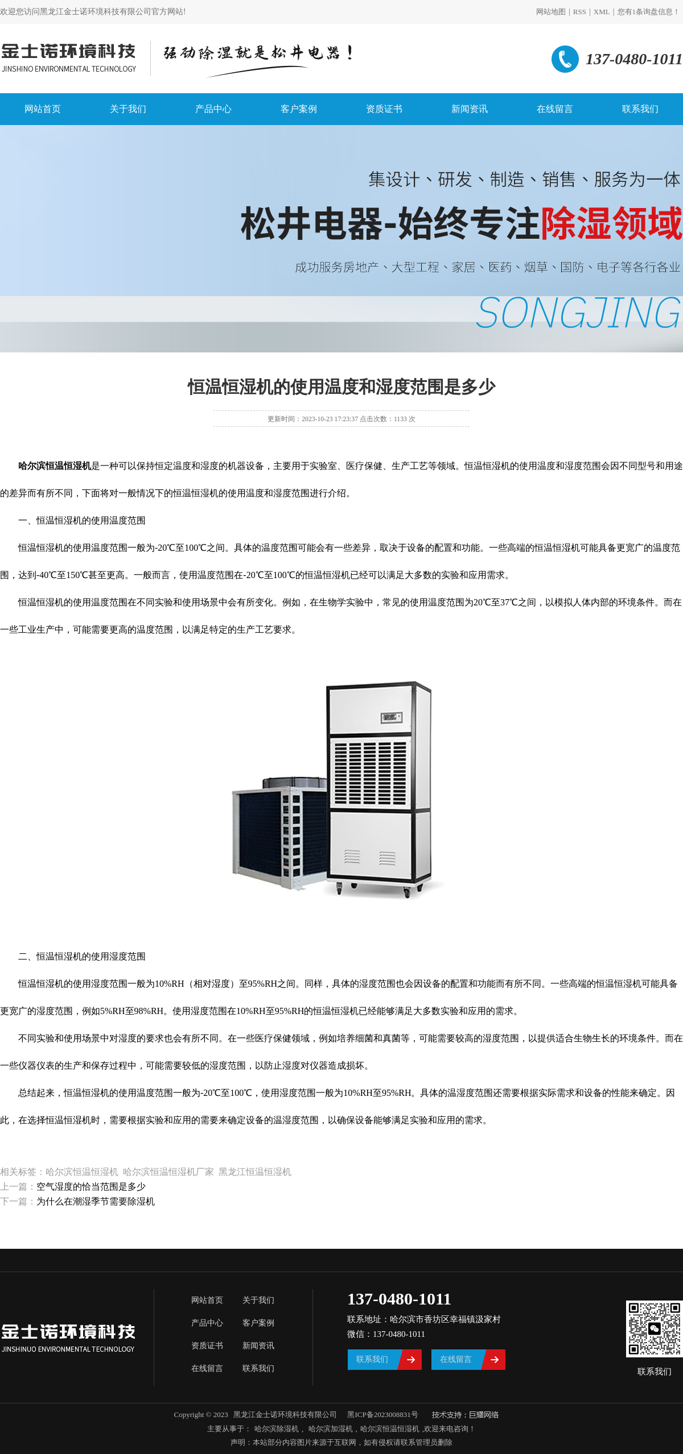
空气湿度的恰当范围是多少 (91, 1186)
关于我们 (128, 109)
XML (602, 11)
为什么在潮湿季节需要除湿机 (95, 1201)
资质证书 (384, 109)
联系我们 (640, 109)
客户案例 (299, 109)
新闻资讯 (469, 109)
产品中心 (213, 109)
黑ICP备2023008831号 (382, 1414)
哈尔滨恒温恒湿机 (389, 1428)
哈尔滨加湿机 (329, 1428)
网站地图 (551, 11)
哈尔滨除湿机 (276, 1428)
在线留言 (555, 109)
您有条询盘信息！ (649, 11)
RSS (579, 11)
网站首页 (42, 109)
